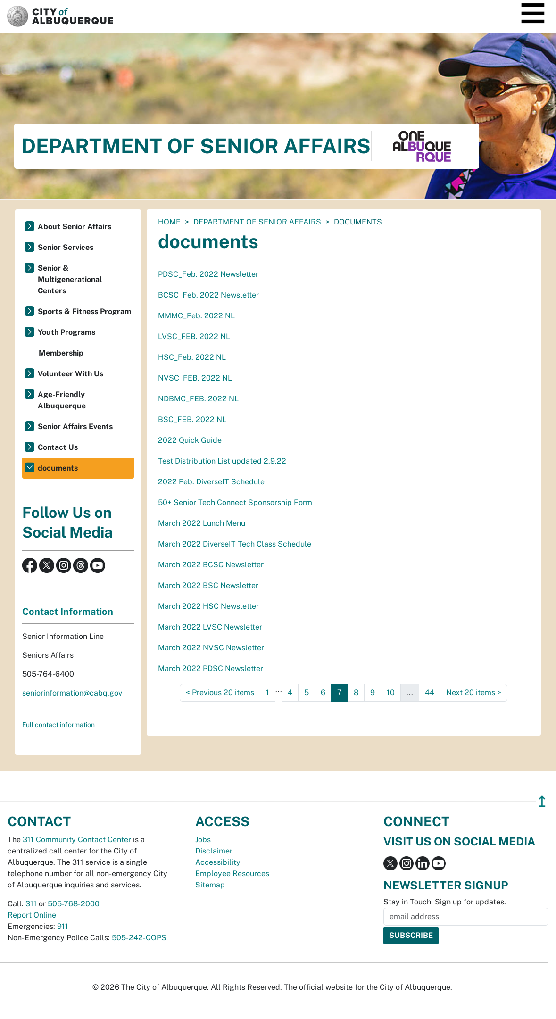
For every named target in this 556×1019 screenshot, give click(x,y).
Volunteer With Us (70, 373)
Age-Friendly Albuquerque (62, 400)
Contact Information (67, 611)
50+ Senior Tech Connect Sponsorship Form (235, 502)
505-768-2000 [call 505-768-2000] (74, 903)
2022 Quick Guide (190, 440)
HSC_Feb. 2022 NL (192, 357)
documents (58, 468)
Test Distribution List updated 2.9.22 (222, 460)
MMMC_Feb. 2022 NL (196, 315)
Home (169, 221)
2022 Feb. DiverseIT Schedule (211, 481)
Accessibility (218, 862)
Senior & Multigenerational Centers (70, 279)
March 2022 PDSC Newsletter (210, 668)
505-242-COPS (139, 937)
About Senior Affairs (74, 226)
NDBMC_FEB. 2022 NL (198, 398)
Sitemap (210, 884)
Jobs (203, 839)
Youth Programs (66, 332)
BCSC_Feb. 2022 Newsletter (208, 294)
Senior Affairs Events (75, 426)
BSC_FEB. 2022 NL (192, 419)
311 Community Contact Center (77, 839)
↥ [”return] (542, 801)
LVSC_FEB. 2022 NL (194, 336)
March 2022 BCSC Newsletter (211, 564)
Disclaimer (213, 850)
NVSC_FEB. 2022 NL (195, 377)
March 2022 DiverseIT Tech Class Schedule (234, 543)
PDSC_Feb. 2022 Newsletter (208, 274)
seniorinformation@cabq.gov (72, 692)
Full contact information (58, 725)
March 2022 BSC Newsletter (208, 585)
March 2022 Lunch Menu (201, 523)
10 (391, 692)
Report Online (32, 915)
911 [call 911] (62, 926)
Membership (61, 352)
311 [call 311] (31, 903)
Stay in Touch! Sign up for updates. (444, 901)
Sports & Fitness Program (84, 311)
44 (429, 692)
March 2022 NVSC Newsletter (211, 647)
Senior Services (65, 247)
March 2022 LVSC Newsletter (210, 626)
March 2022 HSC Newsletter (208, 606)
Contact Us (58, 447)
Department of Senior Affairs (257, 221)
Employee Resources (232, 873)
